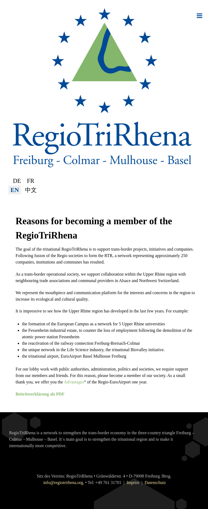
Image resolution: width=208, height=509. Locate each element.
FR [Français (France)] (30, 180)
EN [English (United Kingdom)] (14, 190)
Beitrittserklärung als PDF (40, 394)
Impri (131, 482)
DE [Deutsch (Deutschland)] (17, 180)
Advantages (74, 382)
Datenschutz (155, 482)
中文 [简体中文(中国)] (31, 190)
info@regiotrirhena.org (63, 482)
